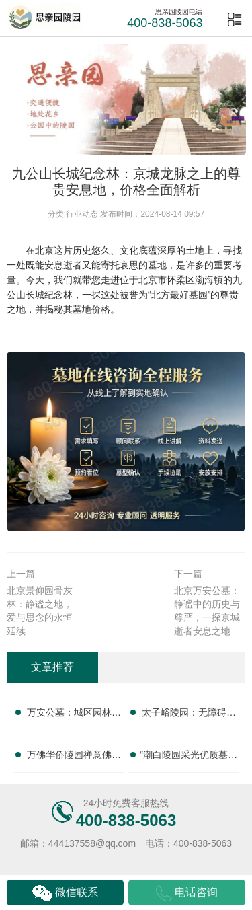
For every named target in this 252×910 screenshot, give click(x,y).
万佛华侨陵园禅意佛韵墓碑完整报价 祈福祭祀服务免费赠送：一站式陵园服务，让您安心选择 (74, 757)
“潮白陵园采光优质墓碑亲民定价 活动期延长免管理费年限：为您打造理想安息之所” (189, 757)
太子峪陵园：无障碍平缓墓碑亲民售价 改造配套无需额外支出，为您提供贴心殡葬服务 (188, 715)
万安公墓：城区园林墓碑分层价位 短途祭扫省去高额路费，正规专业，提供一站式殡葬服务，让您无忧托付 (74, 715)
